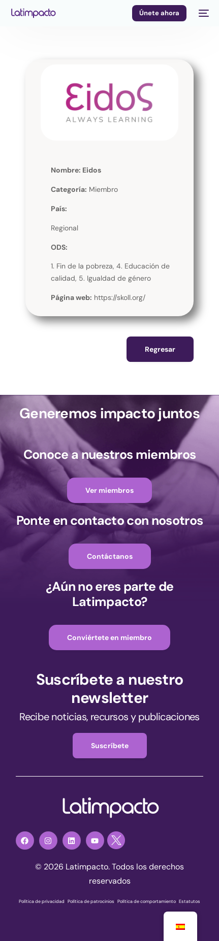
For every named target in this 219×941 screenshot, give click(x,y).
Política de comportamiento (146, 901)
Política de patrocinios (91, 901)
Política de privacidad (42, 901)
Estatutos (189, 901)
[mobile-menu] (203, 13)
